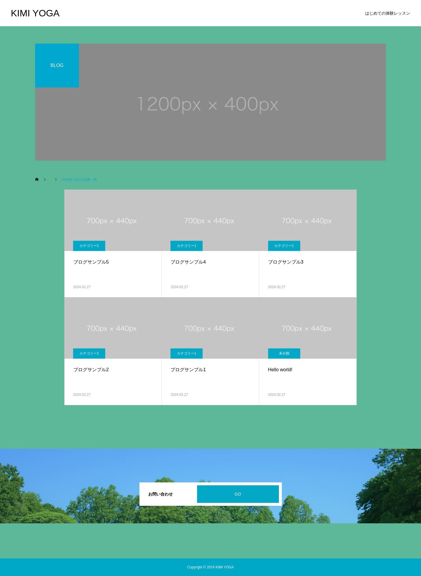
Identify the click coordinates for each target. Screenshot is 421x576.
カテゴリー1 (89, 246)
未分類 (284, 353)
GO (238, 494)
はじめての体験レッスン (387, 13)
